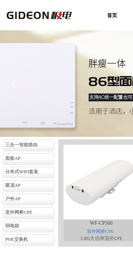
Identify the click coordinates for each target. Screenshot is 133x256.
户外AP (13, 198)
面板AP (13, 158)
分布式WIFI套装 (21, 171)
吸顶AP (13, 185)
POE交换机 (16, 239)
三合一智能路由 (21, 144)
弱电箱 (12, 225)
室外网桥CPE (18, 212)
